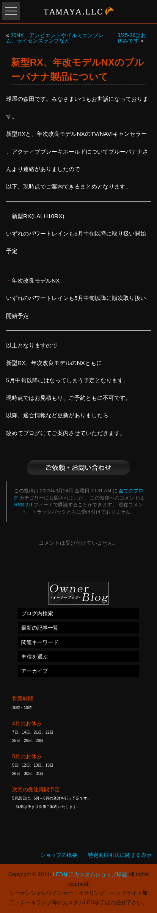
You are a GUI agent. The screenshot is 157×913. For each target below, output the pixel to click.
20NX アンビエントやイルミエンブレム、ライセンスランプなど (55, 38)
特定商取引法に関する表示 (120, 855)
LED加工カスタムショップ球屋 (90, 874)
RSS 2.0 (23, 505)
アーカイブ (34, 671)
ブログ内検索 (37, 613)
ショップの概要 (58, 855)
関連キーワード (39, 642)
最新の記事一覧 (39, 628)
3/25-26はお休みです (132, 38)
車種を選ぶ (34, 657)
